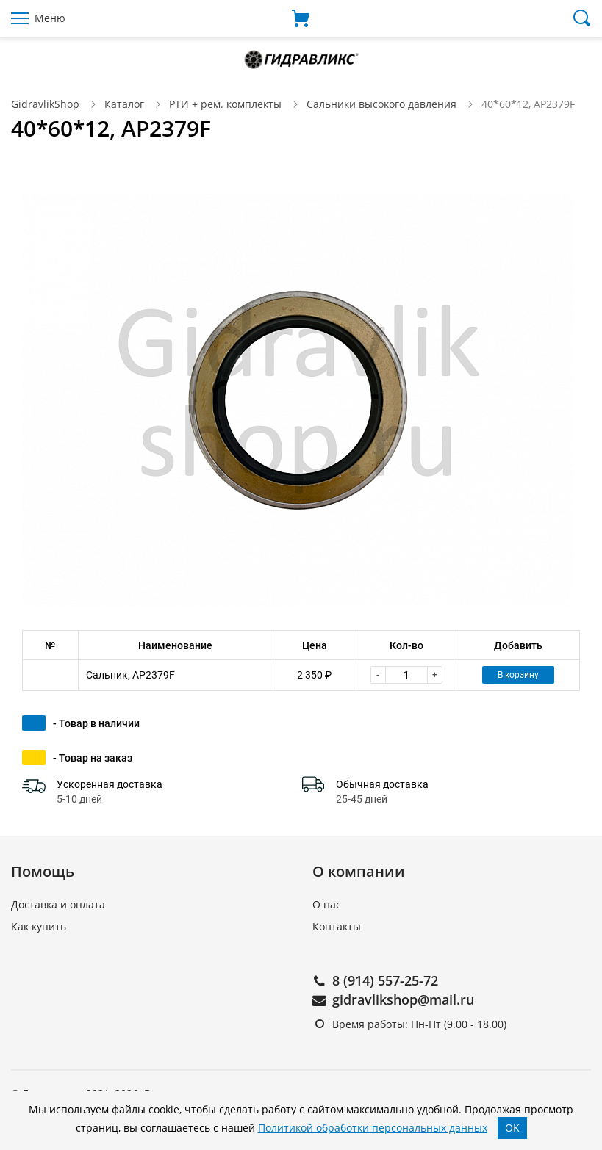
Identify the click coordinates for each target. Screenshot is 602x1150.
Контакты (336, 926)
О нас (326, 904)
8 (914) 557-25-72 (385, 980)
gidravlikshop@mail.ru (403, 999)
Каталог (124, 104)
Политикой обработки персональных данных (372, 1128)
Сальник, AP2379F (130, 675)
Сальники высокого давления (381, 104)
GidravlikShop (45, 104)
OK (512, 1128)
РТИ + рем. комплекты (225, 104)
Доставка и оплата (58, 904)
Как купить (38, 926)
